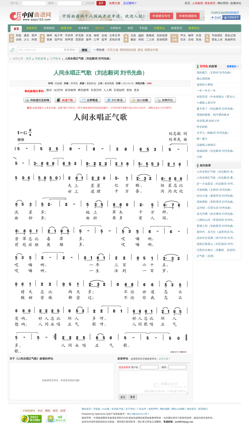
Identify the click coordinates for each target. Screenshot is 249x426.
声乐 (183, 35)
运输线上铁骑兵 (206, 144)
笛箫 (49, 39)
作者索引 (83, 28)
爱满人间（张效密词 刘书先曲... (216, 225)
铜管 (96, 35)
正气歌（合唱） (206, 256)
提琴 (104, 39)
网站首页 (86, 409)
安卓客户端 (117, 409)
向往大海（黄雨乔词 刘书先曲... (216, 195)
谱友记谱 (230, 35)
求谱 (130, 28)
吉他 (104, 35)
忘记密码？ (130, 3)
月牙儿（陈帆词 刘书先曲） (213, 132)
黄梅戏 (150, 35)
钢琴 (49, 35)
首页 (187, 3)
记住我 (90, 3)
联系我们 (203, 409)
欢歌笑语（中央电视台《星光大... (217, 96)
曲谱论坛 (194, 28)
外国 (34, 39)
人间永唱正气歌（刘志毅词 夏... (216, 177)
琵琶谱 (79, 39)
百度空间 (96, 90)
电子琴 (58, 35)
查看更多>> (233, 66)
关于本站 (130, 409)
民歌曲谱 (40, 58)
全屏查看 (90, 100)
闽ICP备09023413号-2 (138, 414)
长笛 (88, 35)
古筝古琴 (114, 35)
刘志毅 (58, 83)
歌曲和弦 (230, 39)
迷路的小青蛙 (205, 84)
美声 (34, 35)
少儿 (26, 39)
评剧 (141, 39)
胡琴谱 (69, 39)
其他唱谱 (162, 39)
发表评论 (165, 100)
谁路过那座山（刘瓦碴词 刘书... (216, 244)
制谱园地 (49, 28)
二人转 (150, 39)
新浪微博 (70, 90)
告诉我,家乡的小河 (208, 120)
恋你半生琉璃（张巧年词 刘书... (216, 238)
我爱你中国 (151, 49)
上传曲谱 (197, 3)
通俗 (26, 35)
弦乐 (183, 39)
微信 (49, 90)
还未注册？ (164, 358)
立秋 (199, 156)
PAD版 (106, 409)
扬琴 (88, 39)
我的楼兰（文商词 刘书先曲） (215, 72)
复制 (129, 90)
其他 (198, 39)
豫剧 (133, 39)
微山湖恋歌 (203, 78)
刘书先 (74, 83)
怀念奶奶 (202, 126)
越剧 (141, 35)
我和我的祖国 (128, 49)
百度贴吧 (119, 90)
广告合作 (141, 409)
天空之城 (112, 49)
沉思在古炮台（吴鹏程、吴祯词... (217, 250)
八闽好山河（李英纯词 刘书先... (216, 219)
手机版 (143, 28)
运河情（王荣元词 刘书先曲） (215, 207)
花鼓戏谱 (162, 35)
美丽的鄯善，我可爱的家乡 (213, 114)
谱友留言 (210, 3)
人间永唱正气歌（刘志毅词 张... (216, 171)
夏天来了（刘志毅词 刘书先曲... (216, 108)
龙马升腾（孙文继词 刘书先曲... (216, 213)
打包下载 (65, 100)
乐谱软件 (115, 28)
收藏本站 (235, 3)
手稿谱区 (217, 35)
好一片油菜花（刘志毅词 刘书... (216, 183)
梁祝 (140, 49)
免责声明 (153, 409)
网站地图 (164, 409)
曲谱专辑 (66, 28)
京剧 (133, 35)
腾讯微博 (83, 90)
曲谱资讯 (176, 28)
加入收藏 (140, 100)
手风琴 (69, 35)
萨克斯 (79, 35)
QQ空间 (58, 90)
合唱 (18, 39)
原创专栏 (31, 28)
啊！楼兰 (202, 138)
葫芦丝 (58, 39)
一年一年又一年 (206, 90)
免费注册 (114, 3)
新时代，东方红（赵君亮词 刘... (216, 231)
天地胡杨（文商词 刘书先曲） (215, 189)
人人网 (107, 90)
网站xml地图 (178, 409)
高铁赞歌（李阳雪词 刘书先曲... (216, 201)
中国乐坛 (159, 28)
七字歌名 (55, 58)
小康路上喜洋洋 (206, 102)
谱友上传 (217, 39)
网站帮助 (222, 3)
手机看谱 (115, 100)
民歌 (18, 35)
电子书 (100, 28)
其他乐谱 (114, 39)
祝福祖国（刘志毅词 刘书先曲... (216, 150)
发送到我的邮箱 (37, 100)
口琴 (96, 39)
